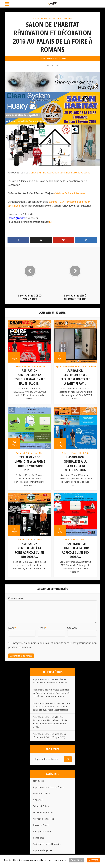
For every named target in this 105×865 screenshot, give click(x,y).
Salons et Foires (42, 18)
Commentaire (16, 596)
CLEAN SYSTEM (38, 172)
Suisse (38, 539)
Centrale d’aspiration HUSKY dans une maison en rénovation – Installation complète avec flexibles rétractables (51, 705)
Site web (72, 626)
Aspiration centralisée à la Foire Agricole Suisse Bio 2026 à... (29, 549)
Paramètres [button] (76, 860)
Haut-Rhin (38, 452)
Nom (12, 626)
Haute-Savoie (38, 366)
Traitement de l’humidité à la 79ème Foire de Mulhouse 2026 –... (29, 463)
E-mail (42, 626)
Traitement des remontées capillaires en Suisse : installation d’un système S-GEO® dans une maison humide (51, 691)
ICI (50, 222)
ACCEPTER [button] (93, 860)
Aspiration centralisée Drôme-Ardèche (68, 172)
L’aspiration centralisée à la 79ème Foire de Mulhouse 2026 (75, 463)
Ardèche (67, 18)
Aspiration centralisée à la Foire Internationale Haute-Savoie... (29, 377)
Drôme (57, 18)
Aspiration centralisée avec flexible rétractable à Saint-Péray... (75, 377)
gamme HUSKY (57, 201)
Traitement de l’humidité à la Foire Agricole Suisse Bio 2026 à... (75, 549)
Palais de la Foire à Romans (69, 193)
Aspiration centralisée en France (70, 366)
